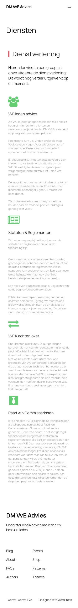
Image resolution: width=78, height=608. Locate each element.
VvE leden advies (22, 113)
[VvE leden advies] (13, 101)
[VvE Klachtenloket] (13, 323)
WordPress (65, 600)
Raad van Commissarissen (31, 412)
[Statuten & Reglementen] (13, 220)
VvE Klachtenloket (23, 335)
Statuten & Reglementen (29, 232)
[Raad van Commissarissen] (13, 400)
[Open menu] (69, 6)
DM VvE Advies (19, 6)
